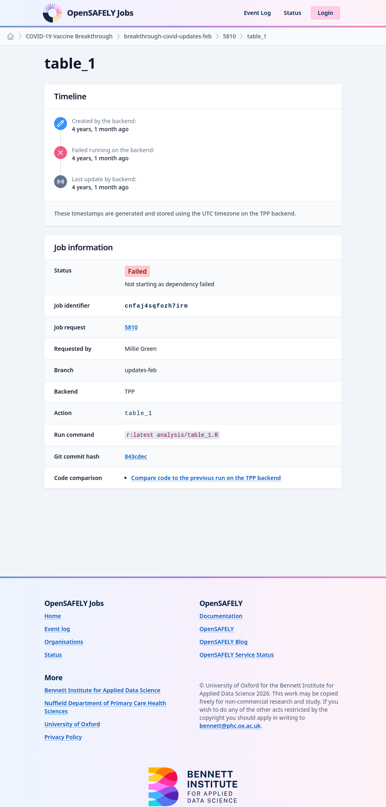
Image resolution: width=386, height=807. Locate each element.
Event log (57, 629)
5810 (229, 36)
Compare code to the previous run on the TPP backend (206, 478)
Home (52, 616)
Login (325, 13)
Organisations (63, 642)
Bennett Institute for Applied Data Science (102, 690)
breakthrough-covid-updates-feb (168, 36)
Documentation (221, 616)
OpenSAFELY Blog (223, 642)
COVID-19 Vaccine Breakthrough (69, 36)
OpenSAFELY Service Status (236, 654)
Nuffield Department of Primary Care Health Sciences (105, 707)
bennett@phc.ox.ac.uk (230, 725)
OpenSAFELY (216, 629)
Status (292, 13)
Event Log (257, 13)
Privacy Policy (63, 737)
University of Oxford (72, 724)
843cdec (136, 456)
